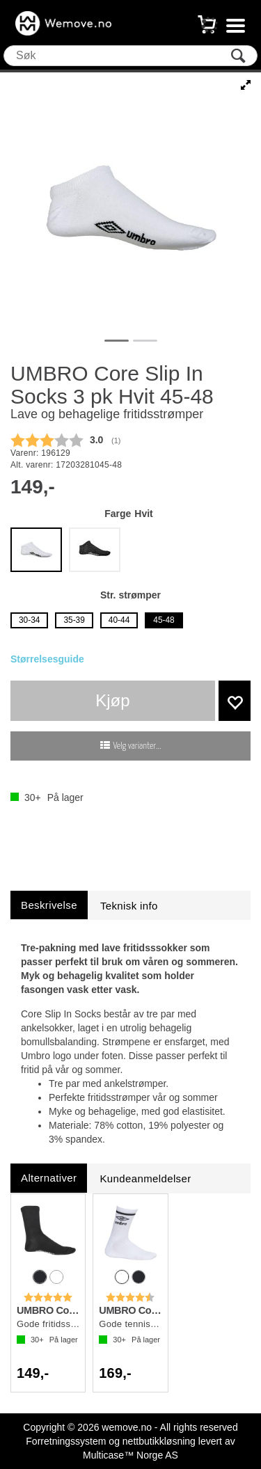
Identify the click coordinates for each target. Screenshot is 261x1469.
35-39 (73, 620)
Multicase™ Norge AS (130, 1455)
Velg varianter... (137, 746)
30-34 (29, 620)
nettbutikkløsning (159, 1441)
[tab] (49, 905)
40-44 (119, 620)
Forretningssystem (66, 1441)
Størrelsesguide (47, 659)
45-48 (163, 620)
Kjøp (112, 700)
